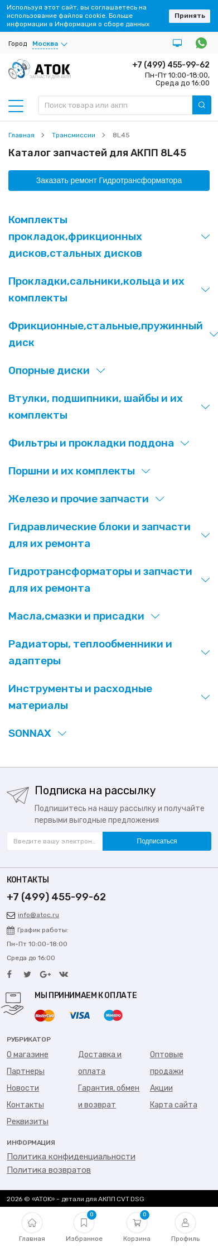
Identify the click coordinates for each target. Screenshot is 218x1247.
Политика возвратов (49, 1170)
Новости (23, 1088)
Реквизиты (28, 1121)
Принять (190, 16)
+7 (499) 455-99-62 (171, 65)
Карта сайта (173, 1105)
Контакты (25, 1105)
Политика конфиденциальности (71, 1157)
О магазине (28, 1054)
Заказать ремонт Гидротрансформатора (109, 180)
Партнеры (26, 1071)
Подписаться (157, 841)
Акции (161, 1088)
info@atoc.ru (33, 915)
